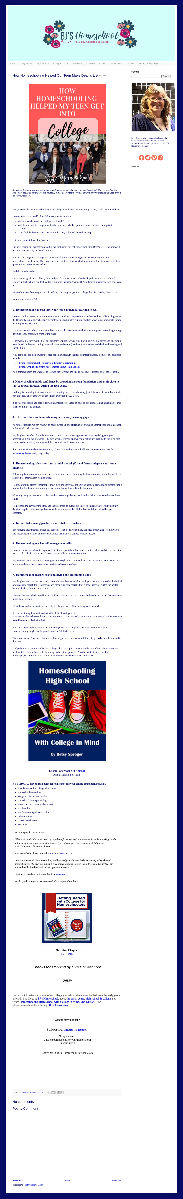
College (57, 63)
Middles (130, 63)
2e (66, 63)
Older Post (116, 1180)
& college (98, 998)
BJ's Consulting (58, 1005)
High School (43, 63)
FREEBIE (67, 954)
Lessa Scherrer (57, 853)
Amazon (81, 770)
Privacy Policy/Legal (148, 63)
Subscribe (54, 1029)
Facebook (81, 1029)
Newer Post (18, 1180)
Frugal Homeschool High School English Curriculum (47, 363)
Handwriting (78, 63)
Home (67, 1180)
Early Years (116, 63)
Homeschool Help (97, 63)
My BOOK (27, 63)
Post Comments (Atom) (33, 1185)
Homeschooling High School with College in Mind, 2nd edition (57, 1001)
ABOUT (14, 63)
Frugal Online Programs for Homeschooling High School (49, 366)
